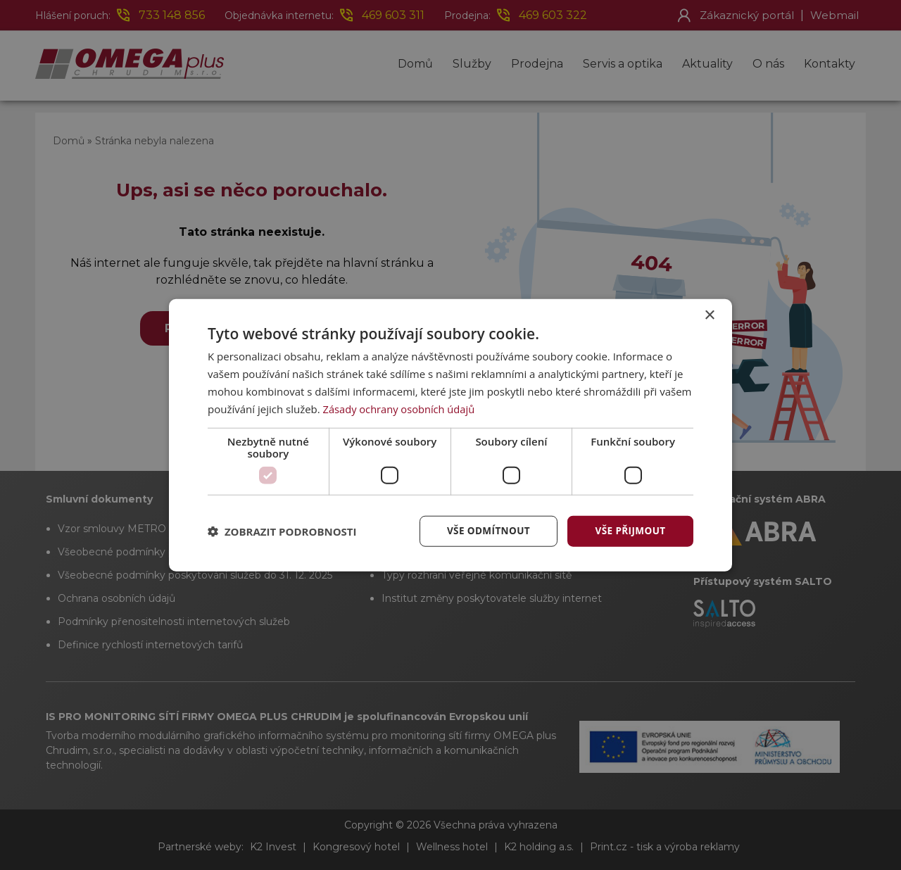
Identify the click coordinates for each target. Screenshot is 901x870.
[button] (282, 531)
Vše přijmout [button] (630, 530)
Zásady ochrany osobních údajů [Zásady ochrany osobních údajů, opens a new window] (401, 408)
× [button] (709, 315)
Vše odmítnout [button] (486, 530)
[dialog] (450, 435)
